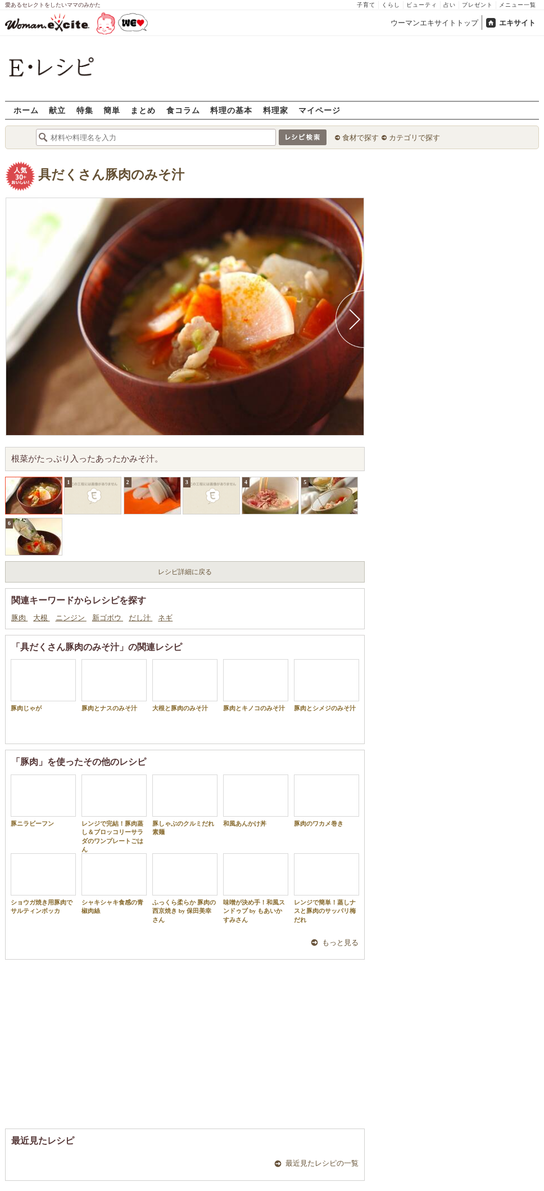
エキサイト (517, 23)
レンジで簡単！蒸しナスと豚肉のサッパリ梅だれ (326, 888)
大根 (41, 618)
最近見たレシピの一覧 (322, 1163)
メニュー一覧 (517, 5)
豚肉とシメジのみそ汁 (326, 685)
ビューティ (421, 5)
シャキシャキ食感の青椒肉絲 (114, 883)
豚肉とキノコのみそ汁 (255, 685)
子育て (366, 5)
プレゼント (477, 5)
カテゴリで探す (414, 137)
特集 (84, 110)
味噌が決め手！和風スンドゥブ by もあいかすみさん (255, 888)
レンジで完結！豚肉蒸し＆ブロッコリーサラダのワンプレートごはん (114, 813)
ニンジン (71, 618)
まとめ (143, 110)
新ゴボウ (107, 618)
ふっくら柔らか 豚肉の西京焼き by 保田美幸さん (184, 888)
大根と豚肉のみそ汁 (184, 685)
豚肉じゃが (43, 685)
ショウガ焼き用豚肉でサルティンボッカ (43, 883)
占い (449, 5)
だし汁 (140, 618)
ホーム (26, 110)
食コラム (183, 110)
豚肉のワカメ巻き (326, 800)
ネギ (165, 618)
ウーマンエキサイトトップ (434, 23)
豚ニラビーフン (43, 800)
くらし (391, 5)
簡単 (111, 110)
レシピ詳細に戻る (185, 572)
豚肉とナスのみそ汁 (114, 685)
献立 (57, 110)
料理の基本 (231, 110)
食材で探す (360, 137)
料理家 (275, 110)
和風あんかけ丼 (255, 800)
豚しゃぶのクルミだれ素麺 (184, 804)
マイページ (319, 110)
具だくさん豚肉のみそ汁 (111, 175)
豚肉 (19, 618)
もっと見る (340, 942)
